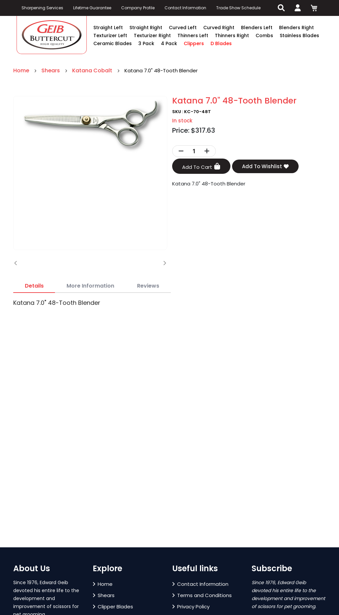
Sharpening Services (42, 8)
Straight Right (145, 27)
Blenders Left (256, 27)
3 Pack (146, 43)
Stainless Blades (299, 35)
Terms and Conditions (202, 595)
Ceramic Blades (112, 43)
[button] (17, 543)
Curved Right (218, 27)
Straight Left (108, 27)
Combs (264, 35)
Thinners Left (192, 35)
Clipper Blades (113, 606)
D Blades (221, 43)
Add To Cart (201, 167)
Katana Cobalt (93, 70)
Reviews (148, 286)
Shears (51, 70)
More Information (90, 286)
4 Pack (169, 43)
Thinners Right (232, 35)
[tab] (34, 286)
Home (21, 70)
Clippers (194, 43)
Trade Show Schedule (238, 8)
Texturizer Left (110, 35)
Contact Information (185, 8)
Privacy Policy (191, 606)
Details (34, 286)
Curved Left (183, 27)
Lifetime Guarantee (92, 8)
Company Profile (138, 8)
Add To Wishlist (265, 166)
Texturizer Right (152, 35)
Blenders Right (296, 27)
